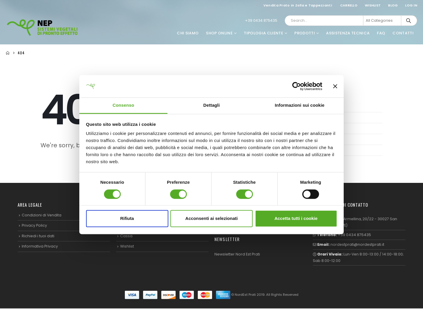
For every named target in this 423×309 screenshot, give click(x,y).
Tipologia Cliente (263, 33)
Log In (411, 5)
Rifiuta (127, 218)
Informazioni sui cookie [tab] (300, 105)
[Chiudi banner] (335, 86)
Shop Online (219, 33)
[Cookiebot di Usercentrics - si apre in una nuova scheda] (296, 86)
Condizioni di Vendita (42, 215)
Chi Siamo (188, 33)
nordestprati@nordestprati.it (358, 244)
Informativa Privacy (40, 246)
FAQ (381, 33)
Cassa (126, 235)
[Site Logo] (42, 27)
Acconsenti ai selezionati (211, 218)
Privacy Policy (34, 225)
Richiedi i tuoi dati (38, 235)
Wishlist (373, 5)
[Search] (408, 21)
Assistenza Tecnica (348, 33)
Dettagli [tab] (211, 105)
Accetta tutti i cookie (296, 218)
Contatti (403, 33)
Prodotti (304, 33)
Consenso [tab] (123, 105)
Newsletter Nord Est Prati (237, 254)
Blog (393, 5)
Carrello (348, 5)
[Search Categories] (382, 21)
